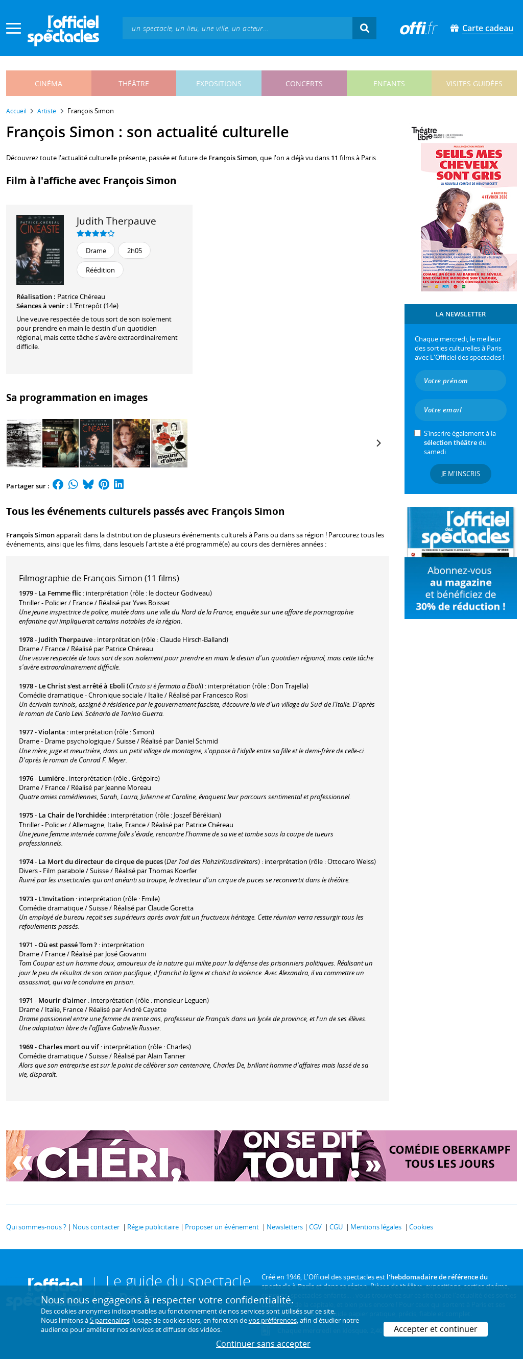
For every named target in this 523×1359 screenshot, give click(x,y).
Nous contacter (96, 1226)
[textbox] (237, 28)
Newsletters (285, 1226)
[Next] (378, 443)
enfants (389, 83)
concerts (304, 83)
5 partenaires (110, 1320)
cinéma (48, 83)
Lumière (51, 778)
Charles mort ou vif (68, 1046)
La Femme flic (59, 593)
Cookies (421, 1226)
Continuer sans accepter (263, 1343)
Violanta (51, 731)
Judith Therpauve (116, 221)
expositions (219, 83)
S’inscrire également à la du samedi (460, 442)
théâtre (133, 83)
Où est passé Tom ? (67, 944)
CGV (315, 1226)
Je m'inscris (460, 473)
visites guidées (474, 83)
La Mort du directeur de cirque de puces (100, 861)
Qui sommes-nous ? (36, 1226)
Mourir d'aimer (62, 1000)
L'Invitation (56, 898)
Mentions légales (375, 1226)
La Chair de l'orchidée (72, 815)
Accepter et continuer (436, 1329)
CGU (336, 1226)
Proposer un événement (222, 1226)
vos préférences (273, 1320)
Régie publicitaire (153, 1226)
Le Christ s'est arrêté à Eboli (81, 685)
